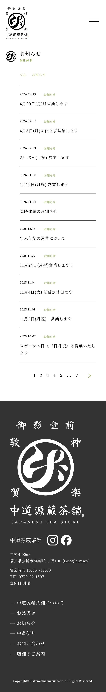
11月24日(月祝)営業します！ (47, 265)
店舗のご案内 (31, 653)
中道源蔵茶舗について (40, 602)
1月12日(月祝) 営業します (44, 184)
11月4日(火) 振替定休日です (46, 292)
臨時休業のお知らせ (38, 211)
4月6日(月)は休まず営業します (49, 130)
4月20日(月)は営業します (44, 103)
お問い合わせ (31, 643)
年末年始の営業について (43, 238)
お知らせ (39, 74)
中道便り (26, 633)
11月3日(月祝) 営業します (46, 319)
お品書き (26, 612)
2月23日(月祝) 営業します (44, 157)
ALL (23, 74)
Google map (76, 560)
